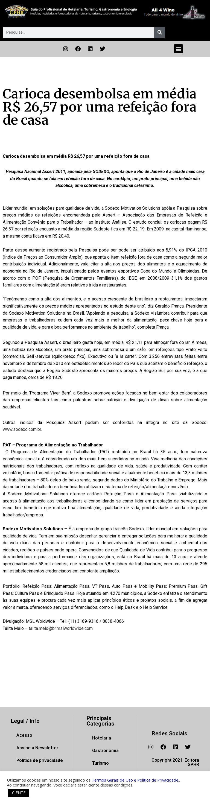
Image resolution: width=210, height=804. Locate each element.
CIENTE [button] (18, 792)
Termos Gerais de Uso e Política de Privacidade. (135, 780)
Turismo (100, 763)
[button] (178, 48)
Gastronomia (105, 750)
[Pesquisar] (159, 32)
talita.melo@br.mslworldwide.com (61, 628)
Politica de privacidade (39, 760)
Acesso (24, 735)
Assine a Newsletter (37, 747)
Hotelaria (101, 738)
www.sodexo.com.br (22, 429)
